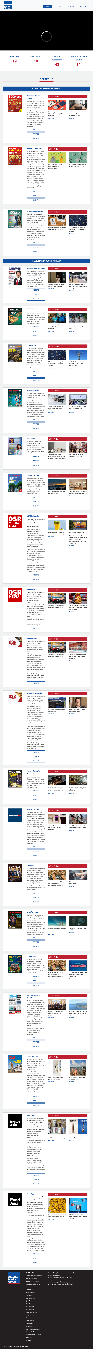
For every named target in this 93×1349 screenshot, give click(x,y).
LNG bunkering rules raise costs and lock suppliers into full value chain (78, 974)
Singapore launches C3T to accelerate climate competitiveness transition (55, 883)
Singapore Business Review (34, 1275)
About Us (71, 6)
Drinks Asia (29, 1337)
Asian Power (29, 1289)
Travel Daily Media (31, 1332)
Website (36, 130)
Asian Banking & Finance (33, 1284)
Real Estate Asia (30, 1298)
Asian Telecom (30, 1320)
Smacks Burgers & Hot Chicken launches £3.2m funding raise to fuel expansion (78, 607)
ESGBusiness (29, 1323)
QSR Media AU (30, 1309)
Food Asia (28, 1340)
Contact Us (83, 6)
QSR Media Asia (30, 1301)
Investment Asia (30, 1315)
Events (36, 138)
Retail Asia (29, 1295)
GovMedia (29, 1318)
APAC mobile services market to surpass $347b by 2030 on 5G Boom (57, 930)
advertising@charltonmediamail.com (61, 1277)
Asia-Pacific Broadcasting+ (33, 1329)
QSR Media (29, 1304)
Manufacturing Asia (31, 1312)
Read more (51, 118)
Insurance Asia (30, 1287)
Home (47, 6)
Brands (59, 6)
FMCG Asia (29, 1326)
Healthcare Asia (30, 1292)
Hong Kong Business (31, 1278)
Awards (36, 134)
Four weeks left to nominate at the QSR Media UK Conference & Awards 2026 (78, 656)
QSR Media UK (30, 1306)
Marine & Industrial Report (33, 1334)
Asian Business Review (32, 1281)
